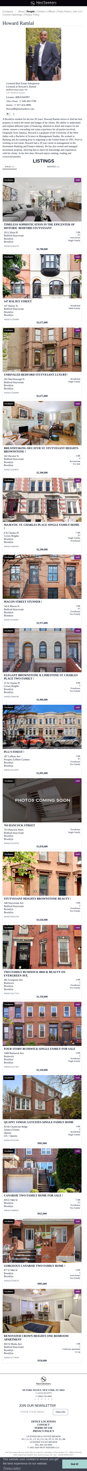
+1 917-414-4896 (22, 105)
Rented (53, 166)
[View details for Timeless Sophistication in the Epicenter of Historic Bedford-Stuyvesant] (42, 214)
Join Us (77, 11)
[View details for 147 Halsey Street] (42, 290)
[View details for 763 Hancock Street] (42, 814)
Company (7, 11)
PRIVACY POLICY (43, 1431)
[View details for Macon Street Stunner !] (42, 590)
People (31, 11)
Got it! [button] (74, 1464)
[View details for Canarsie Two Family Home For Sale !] (42, 1182)
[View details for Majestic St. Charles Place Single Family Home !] (42, 515)
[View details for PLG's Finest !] (42, 740)
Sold (9, 166)
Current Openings (12, 14)
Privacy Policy (31, 14)
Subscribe (60, 1412)
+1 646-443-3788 (27, 101)
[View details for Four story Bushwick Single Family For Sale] (42, 1037)
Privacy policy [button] (12, 1468)
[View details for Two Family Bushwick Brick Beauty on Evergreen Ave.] (42, 962)
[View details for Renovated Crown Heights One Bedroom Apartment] (42, 1326)
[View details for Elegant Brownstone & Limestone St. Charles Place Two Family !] (42, 665)
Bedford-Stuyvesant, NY (17, 90)
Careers (41, 11)
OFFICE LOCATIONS (43, 1421)
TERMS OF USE (43, 1428)
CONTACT (43, 1424)
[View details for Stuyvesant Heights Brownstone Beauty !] (42, 887)
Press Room (64, 11)
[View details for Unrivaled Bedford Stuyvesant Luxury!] (42, 363)
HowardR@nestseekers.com (20, 109)
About (21, 11)
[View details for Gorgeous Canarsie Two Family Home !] (42, 1253)
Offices (51, 11)
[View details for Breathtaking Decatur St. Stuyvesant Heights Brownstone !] (42, 438)
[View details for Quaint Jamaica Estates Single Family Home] (42, 1110)
